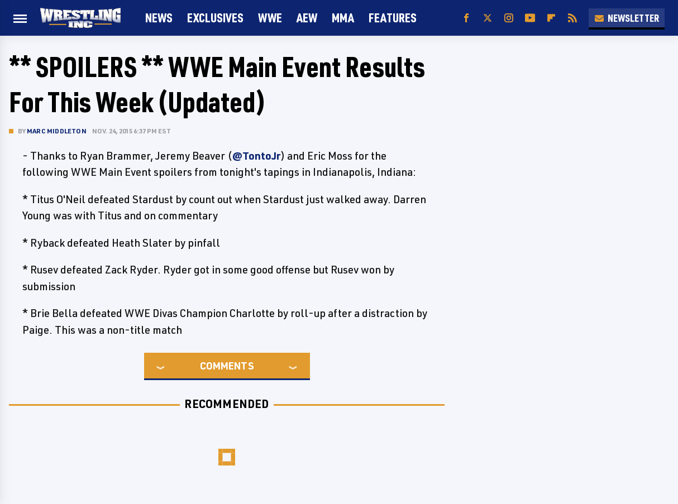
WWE (270, 17)
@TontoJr (256, 155)
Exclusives (215, 17)
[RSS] (572, 18)
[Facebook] (466, 18)
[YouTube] (530, 18)
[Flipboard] (551, 18)
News (159, 17)
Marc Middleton (57, 131)
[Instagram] (509, 18)
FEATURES (393, 17)
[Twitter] (488, 18)
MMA (343, 17)
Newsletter (626, 18)
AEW (307, 17)
